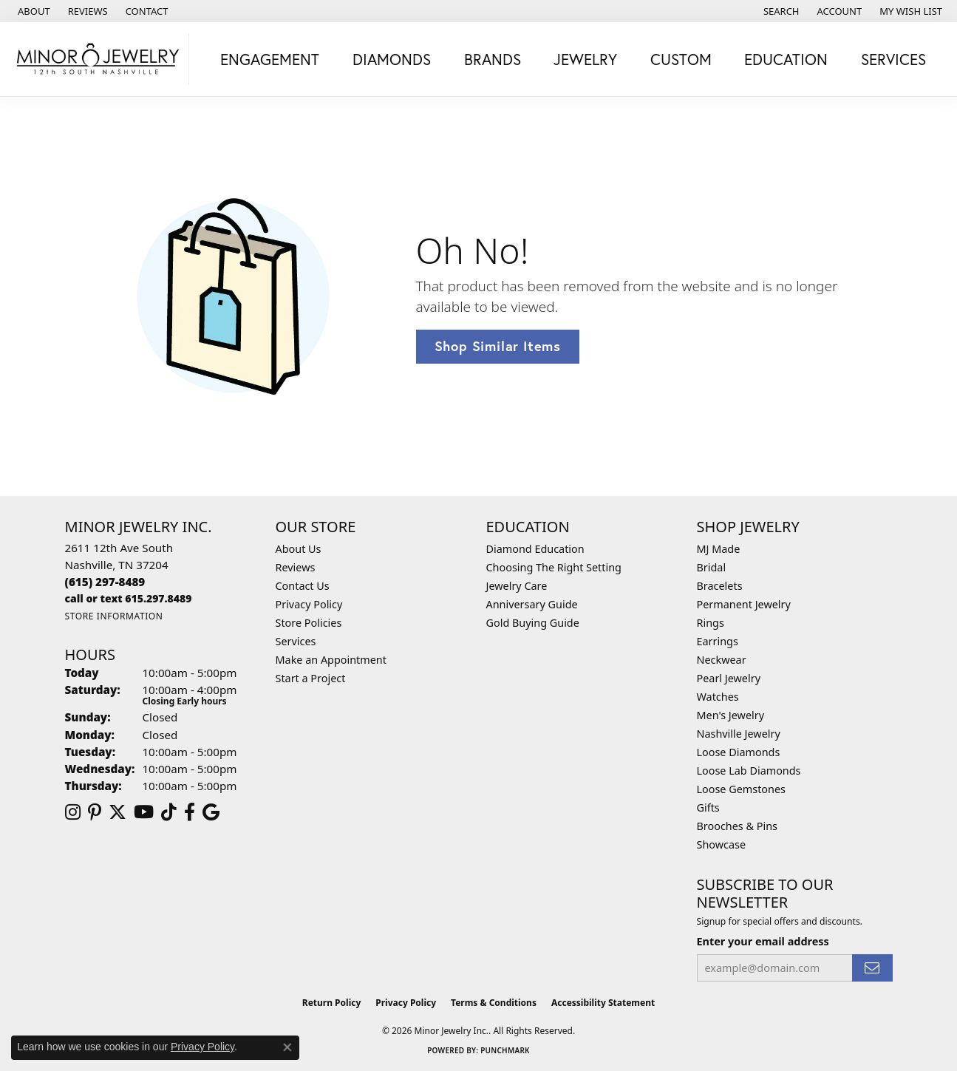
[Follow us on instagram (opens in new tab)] (73, 812)
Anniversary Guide (532, 604)
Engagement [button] (269, 59)
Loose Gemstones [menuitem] (741, 789)
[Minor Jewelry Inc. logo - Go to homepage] (98, 59)
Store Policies (309, 623)
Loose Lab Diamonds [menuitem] (749, 771)
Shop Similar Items (498, 346)
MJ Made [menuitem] (718, 549)
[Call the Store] (105, 581)
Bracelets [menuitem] (720, 586)
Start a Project (311, 678)
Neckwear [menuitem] (721, 660)
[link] (32, 11)
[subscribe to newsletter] (872, 968)
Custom (681, 59)
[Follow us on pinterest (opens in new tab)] (94, 812)
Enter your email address (763, 941)
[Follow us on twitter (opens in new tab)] (117, 812)
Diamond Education (535, 549)
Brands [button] (492, 59)
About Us (298, 549)
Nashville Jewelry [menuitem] (738, 734)
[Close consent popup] (287, 1047)
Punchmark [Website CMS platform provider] (505, 1050)
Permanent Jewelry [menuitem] (744, 604)
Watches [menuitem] (718, 697)
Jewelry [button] (585, 59)
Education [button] (786, 59)
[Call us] (128, 598)
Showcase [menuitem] (721, 844)
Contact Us (303, 586)
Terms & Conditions (494, 1002)
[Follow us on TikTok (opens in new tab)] (169, 812)
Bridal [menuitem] (711, 567)
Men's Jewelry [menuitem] (731, 715)
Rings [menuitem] (710, 623)
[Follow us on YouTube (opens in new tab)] (144, 812)
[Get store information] (114, 616)
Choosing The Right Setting (553, 567)
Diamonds (392, 59)
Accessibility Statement (603, 1002)
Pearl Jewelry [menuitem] (728, 678)
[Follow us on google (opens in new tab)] (210, 812)
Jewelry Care (517, 586)
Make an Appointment (331, 660)
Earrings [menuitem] (717, 641)
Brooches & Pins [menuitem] (737, 826)
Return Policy (331, 1002)
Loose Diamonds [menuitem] (738, 752)
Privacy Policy (309, 604)
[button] (780, 11)
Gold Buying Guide (532, 623)
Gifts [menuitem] (708, 807)
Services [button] (893, 59)
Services (296, 641)
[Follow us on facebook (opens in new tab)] (189, 812)
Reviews (296, 567)
